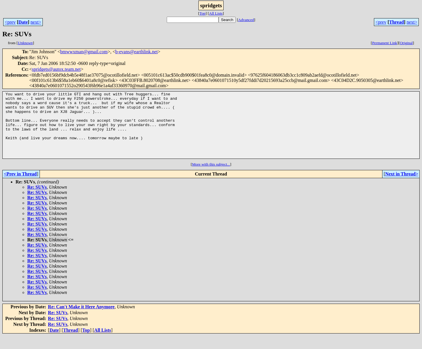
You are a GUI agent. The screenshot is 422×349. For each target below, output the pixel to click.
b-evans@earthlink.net (136, 51)
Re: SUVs (37, 200)
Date (23, 22)
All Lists (215, 13)
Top (202, 13)
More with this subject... (211, 177)
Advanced (246, 20)
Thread (396, 22)
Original (406, 43)
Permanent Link (384, 43)
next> (35, 22)
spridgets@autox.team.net (56, 69)
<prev (10, 22)
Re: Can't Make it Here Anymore (81, 319)
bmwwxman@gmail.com (84, 51)
